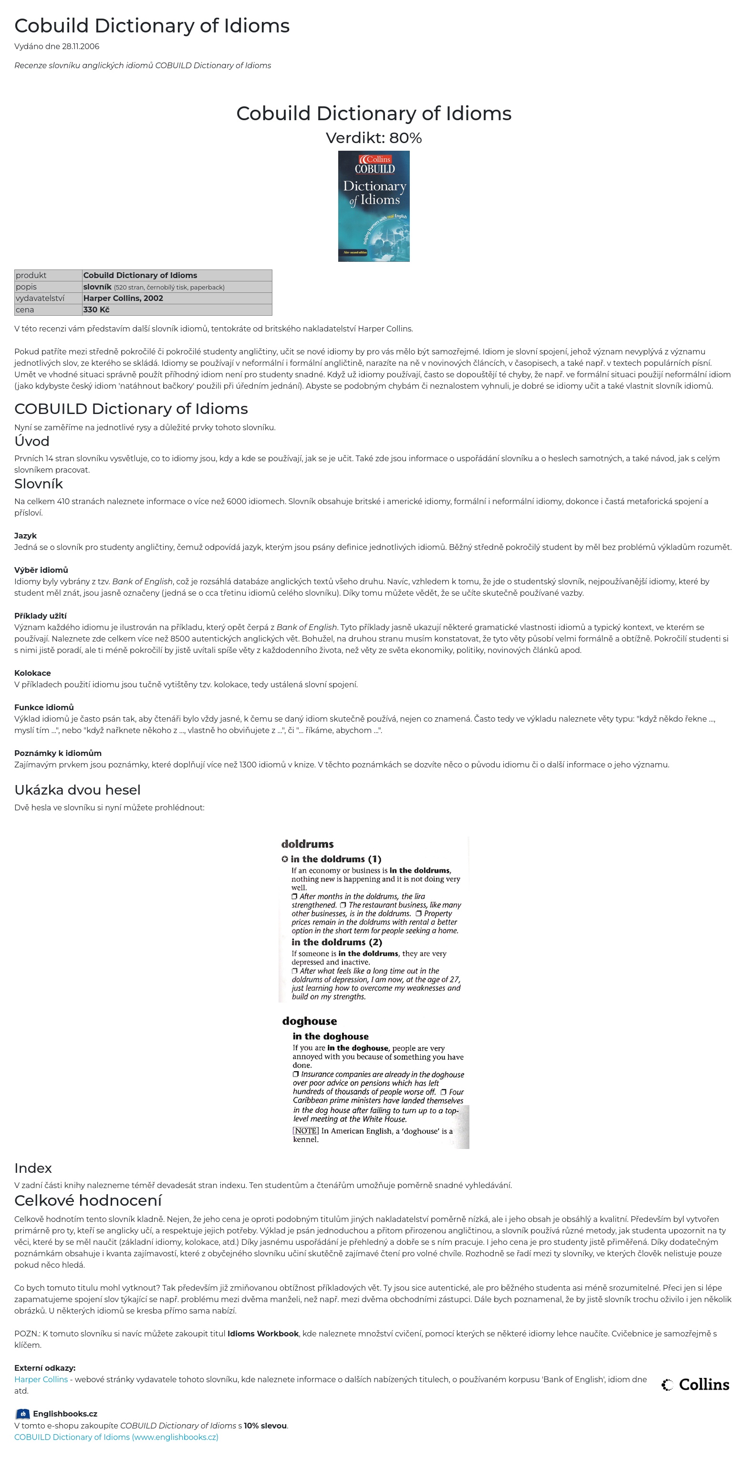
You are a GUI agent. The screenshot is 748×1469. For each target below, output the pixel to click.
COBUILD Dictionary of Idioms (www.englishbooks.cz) (116, 1437)
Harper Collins (41, 1379)
